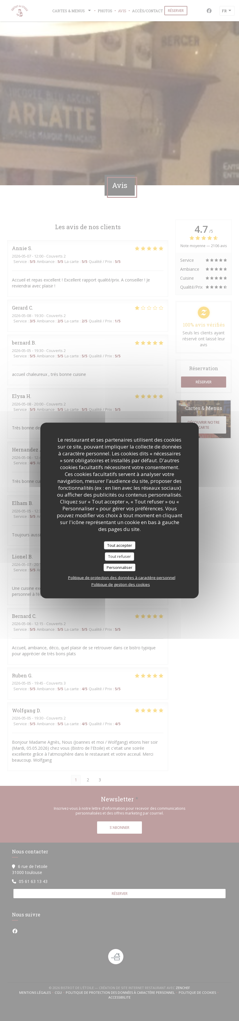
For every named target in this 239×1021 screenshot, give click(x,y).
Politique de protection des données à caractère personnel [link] (121, 577)
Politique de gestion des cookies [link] (120, 584)
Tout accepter (119, 545)
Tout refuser (119, 556)
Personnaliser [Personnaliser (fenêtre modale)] (119, 567)
